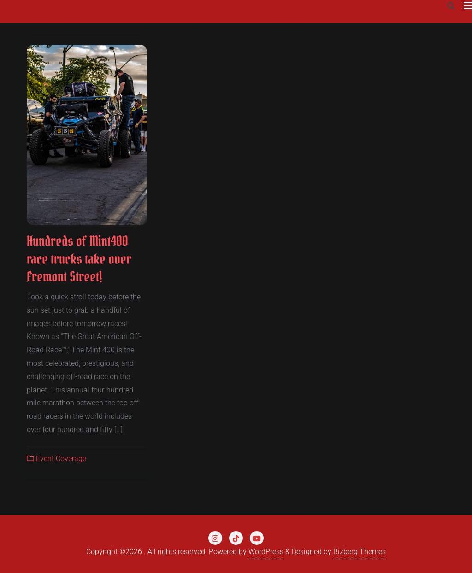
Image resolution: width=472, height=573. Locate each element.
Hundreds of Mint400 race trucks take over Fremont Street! (79, 258)
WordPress (265, 551)
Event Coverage (56, 458)
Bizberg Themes (359, 551)
